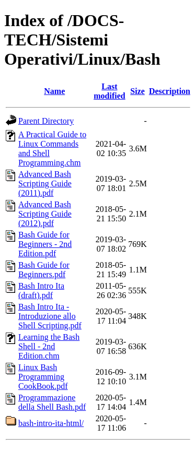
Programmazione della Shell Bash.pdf (52, 402)
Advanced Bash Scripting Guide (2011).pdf (45, 183)
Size (137, 91)
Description (169, 91)
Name (54, 91)
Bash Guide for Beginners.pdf (44, 269)
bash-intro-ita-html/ (51, 423)
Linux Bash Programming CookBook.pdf (43, 376)
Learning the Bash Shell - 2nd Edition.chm (48, 346)
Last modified (109, 91)
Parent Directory (46, 120)
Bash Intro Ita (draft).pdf (41, 290)
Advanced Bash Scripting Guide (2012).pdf (45, 214)
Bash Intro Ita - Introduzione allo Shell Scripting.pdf (50, 316)
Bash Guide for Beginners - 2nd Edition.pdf (45, 244)
